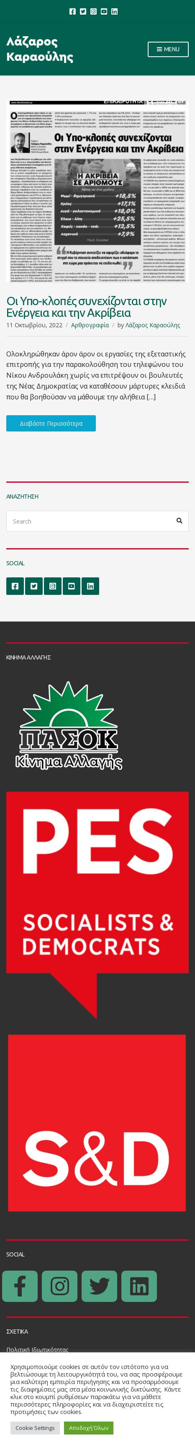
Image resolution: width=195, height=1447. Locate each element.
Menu (168, 49)
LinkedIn (114, 11)
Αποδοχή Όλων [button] (88, 1428)
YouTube (104, 11)
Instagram (93, 11)
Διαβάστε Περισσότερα (51, 423)
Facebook (72, 11)
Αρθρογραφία (90, 325)
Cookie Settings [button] (35, 1428)
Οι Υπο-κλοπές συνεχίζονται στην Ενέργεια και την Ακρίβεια (86, 306)
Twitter (83, 11)
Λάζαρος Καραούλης (153, 325)
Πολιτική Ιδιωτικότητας (37, 1350)
